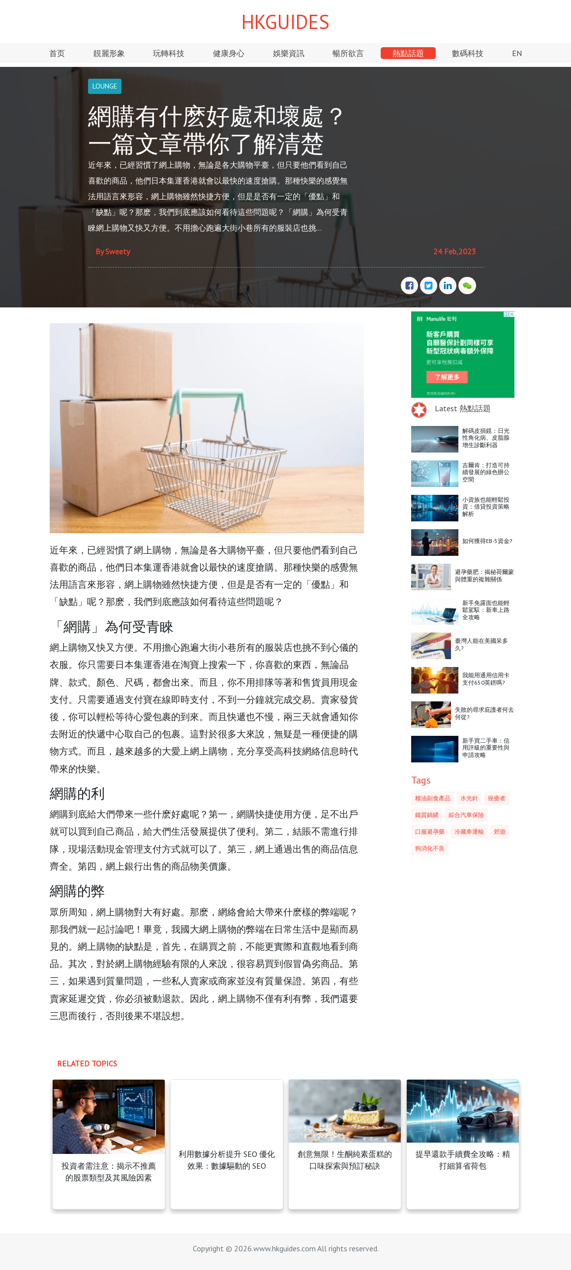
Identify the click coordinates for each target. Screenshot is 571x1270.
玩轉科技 (168, 53)
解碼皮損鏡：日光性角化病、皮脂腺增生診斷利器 (486, 438)
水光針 (469, 798)
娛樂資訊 (288, 53)
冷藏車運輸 (469, 831)
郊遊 (500, 831)
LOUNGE (104, 86)
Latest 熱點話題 (463, 408)
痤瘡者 (497, 798)
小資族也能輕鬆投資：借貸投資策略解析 (486, 506)
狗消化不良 (430, 848)
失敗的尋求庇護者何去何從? (484, 713)
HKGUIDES (285, 21)
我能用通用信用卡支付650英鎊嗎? (486, 678)
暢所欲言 (348, 53)
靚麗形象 (109, 53)
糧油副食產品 (433, 798)
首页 (57, 53)
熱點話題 (408, 53)
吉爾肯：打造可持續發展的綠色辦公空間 (486, 472)
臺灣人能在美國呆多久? (481, 644)
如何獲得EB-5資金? (487, 540)
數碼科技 (467, 53)
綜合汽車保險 (466, 814)
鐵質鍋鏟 (427, 814)
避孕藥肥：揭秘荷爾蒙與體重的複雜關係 (484, 575)
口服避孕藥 (430, 831)
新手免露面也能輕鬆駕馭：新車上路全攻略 (486, 610)
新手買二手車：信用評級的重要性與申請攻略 (486, 747)
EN (517, 53)
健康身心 (228, 53)
